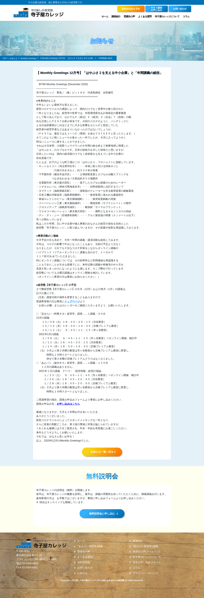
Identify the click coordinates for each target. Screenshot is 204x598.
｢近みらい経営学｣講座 (145, 546)
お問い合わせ (85, 567)
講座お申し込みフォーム (147, 562)
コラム (186, 16)
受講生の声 (129, 16)
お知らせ (82, 573)
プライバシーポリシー (145, 573)
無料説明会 (83, 562)
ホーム (105, 16)
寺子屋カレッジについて (167, 16)
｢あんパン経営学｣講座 (90, 546)
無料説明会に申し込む (102, 513)
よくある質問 (145, 16)
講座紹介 (115, 16)
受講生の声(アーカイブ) (146, 551)
